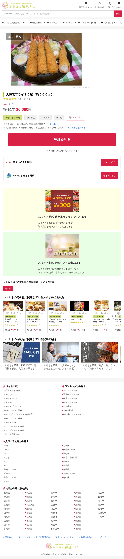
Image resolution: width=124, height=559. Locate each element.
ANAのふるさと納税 (13, 410)
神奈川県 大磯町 (13, 117)
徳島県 (78, 513)
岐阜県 (54, 493)
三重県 (54, 505)
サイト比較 (10, 386)
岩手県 (7, 501)
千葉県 (29, 497)
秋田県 (7, 509)
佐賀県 (101, 493)
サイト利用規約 (42, 537)
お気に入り (111, 5)
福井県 (29, 521)
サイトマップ (23, 537)
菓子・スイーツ (11, 477)
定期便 (66, 446)
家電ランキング (70, 398)
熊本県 (101, 501)
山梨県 (29, 525)
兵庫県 (54, 521)
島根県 (78, 497)
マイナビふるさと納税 (14, 430)
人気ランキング (70, 390)
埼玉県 (29, 493)
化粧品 (66, 469)
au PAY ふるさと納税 (13, 418)
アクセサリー (69, 473)
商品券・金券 (69, 450)
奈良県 (54, 525)
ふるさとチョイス (12, 398)
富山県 (29, 513)
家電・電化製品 (70, 458)
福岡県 (78, 529)
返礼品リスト (100, 5)
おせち (7, 481)
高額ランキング (70, 402)
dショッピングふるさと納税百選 (18, 414)
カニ (6, 454)
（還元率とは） (55, 124)
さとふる (8, 402)
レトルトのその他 (87, 22)
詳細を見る (14, 36)
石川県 (29, 517)
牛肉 (6, 446)
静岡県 (54, 497)
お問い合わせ (86, 537)
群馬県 (7, 529)
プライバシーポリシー (64, 537)
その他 (59, 117)
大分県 (101, 505)
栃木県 (7, 525)
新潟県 (29, 509)
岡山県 (78, 501)
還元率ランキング (71, 394)
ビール (7, 473)
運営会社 (8, 537)
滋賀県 (54, 509)
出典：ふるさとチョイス (81, 87)
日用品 (66, 465)
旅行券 (66, 454)
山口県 (78, 509)
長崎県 (101, 497)
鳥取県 (78, 493)
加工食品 (52, 22)
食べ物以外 (68, 410)
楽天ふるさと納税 (12, 390)
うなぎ (7, 458)
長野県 (29, 529)
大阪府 (54, 517)
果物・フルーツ (11, 469)
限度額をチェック (86, 5)
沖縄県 (101, 517)
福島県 (7, 517)
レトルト (68, 22)
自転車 (66, 462)
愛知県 (54, 501)
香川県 (78, 517)
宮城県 (7, 505)
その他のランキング (72, 414)
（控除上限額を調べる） (76, 127)
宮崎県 (101, 509)
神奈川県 (30, 505)
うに (6, 462)
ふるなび (8, 394)
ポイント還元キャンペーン (16, 434)
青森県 (7, 497)
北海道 (7, 493)
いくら (7, 450)
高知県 (78, 525)
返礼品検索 (36, 22)
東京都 (29, 501)
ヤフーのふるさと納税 (14, 426)
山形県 (7, 513)
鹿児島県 (102, 513)
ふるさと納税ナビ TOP (13, 22)
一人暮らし (68, 406)
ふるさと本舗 (10, 422)
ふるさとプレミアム (13, 406)
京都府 (54, 513)
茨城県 (7, 521)
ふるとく (101, 537)
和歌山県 (55, 529)
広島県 (78, 505)
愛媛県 (78, 521)
